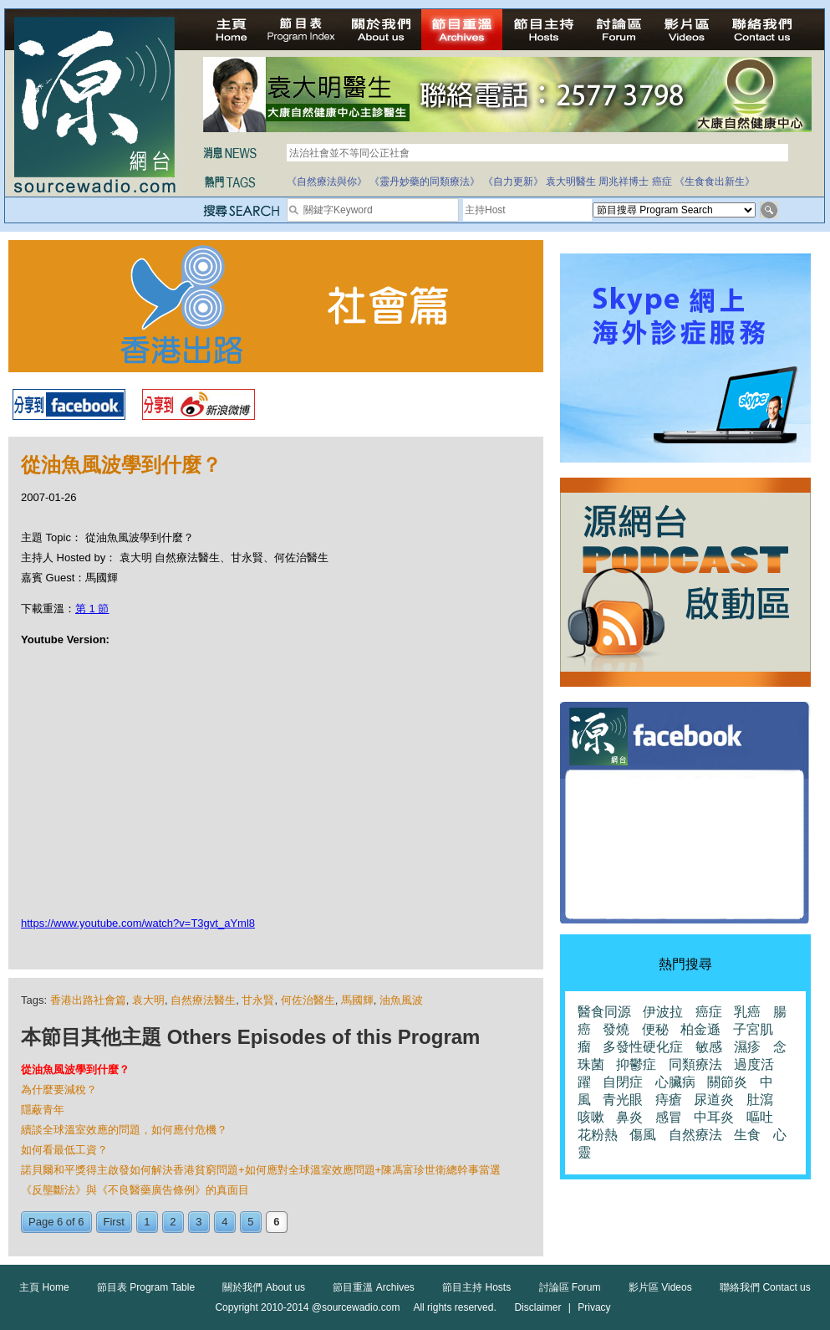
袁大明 (148, 1000)
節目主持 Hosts (476, 1287)
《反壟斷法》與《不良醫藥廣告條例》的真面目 (135, 1190)
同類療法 (695, 1064)
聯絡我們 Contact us (765, 1287)
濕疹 (747, 1047)
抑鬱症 (636, 1064)
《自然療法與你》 (327, 181)
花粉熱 (598, 1135)
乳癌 (747, 1012)
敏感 (708, 1047)
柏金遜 (700, 1029)
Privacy (594, 1307)
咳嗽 (591, 1117)
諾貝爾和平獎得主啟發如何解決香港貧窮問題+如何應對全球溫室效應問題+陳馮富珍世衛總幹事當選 (261, 1170)
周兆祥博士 (623, 181)
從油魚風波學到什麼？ (75, 1069)
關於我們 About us (263, 1287)
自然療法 (695, 1135)
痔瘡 (668, 1099)
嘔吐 (759, 1117)
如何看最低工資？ (64, 1149)
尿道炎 (714, 1099)
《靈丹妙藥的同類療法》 (424, 181)
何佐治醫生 (308, 1000)
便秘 (655, 1029)
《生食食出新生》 (715, 181)
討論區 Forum (570, 1287)
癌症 (662, 181)
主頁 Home (44, 1287)
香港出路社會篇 (88, 1000)
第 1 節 (92, 608)
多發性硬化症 (643, 1047)
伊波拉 (663, 1012)
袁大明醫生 (571, 181)
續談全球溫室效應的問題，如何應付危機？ (124, 1129)
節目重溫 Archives (373, 1287)
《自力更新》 (513, 181)
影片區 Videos (660, 1287)
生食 (747, 1135)
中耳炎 (714, 1117)
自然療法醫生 (203, 1000)
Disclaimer (537, 1307)
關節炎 (727, 1082)
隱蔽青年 (42, 1109)
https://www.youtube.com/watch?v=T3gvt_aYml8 (138, 923)
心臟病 (675, 1082)
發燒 (616, 1029)
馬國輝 (357, 1000)
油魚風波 (401, 1000)
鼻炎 (629, 1117)
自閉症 (623, 1082)
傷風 (642, 1135)
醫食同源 (604, 1012)
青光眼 (623, 1099)
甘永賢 (258, 1000)
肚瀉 (759, 1099)
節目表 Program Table (146, 1287)
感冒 (668, 1117)
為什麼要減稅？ (59, 1089)
